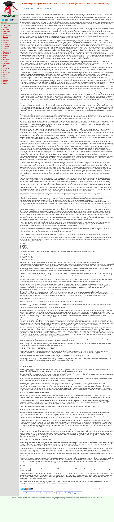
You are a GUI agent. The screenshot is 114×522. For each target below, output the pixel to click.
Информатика (7, 35)
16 (58, 493)
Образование (7, 50)
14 (51, 493)
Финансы (5, 74)
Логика (5, 42)
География (6, 29)
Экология (5, 80)
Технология (6, 68)
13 (48, 493)
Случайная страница (59, 498)
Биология (5, 27)
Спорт (4, 65)
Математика (6, 44)
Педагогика (6, 53)
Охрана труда (7, 52)
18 (65, 493)
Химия (5, 76)
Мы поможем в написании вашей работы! (75, 488)
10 (37, 493)
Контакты (66, 498)
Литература (6, 40)
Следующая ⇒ (48, 8)
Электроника (6, 83)
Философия (6, 72)
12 (44, 493)
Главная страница (50, 498)
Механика (5, 48)
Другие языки (7, 31)
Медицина (6, 46)
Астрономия (6, 25)
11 (41, 493)
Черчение (5, 78)
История (5, 37)
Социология (6, 63)
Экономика (6, 81)
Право (4, 57)
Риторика (5, 61)
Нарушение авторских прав (94, 488)
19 (69, 493)
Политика (5, 55)
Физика (5, 70)
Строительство (7, 67)
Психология (6, 59)
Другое (5, 33)
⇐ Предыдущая (29, 8)
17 (61, 493)
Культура (5, 39)
